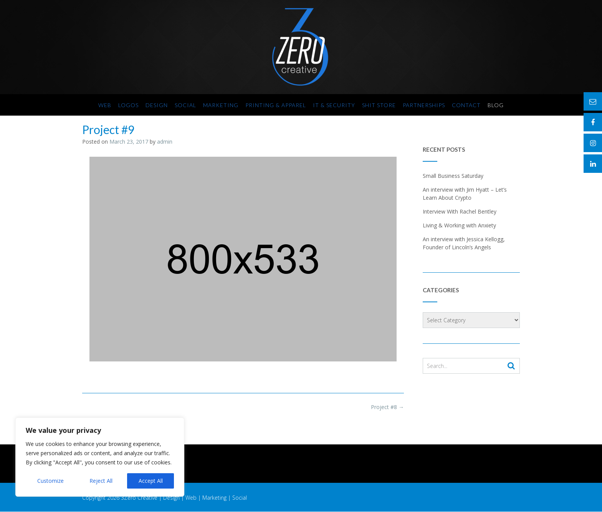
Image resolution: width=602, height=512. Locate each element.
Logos (128, 105)
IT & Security (334, 105)
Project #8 (387, 407)
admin (164, 141)
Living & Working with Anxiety (459, 225)
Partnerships (424, 105)
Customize (50, 480)
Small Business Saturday (453, 175)
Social (185, 105)
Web (104, 105)
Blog (496, 105)
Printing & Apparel (275, 105)
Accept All (151, 480)
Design (157, 105)
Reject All (100, 480)
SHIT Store (379, 105)
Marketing (220, 105)
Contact (466, 105)
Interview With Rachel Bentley (459, 211)
